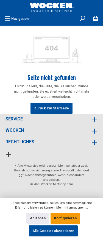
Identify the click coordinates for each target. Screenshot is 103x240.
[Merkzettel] (95, 18)
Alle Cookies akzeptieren (53, 231)
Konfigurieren (65, 218)
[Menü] (16, 18)
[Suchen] (82, 18)
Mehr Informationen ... (72, 207)
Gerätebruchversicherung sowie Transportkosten (48, 170)
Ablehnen (38, 218)
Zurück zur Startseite (51, 108)
